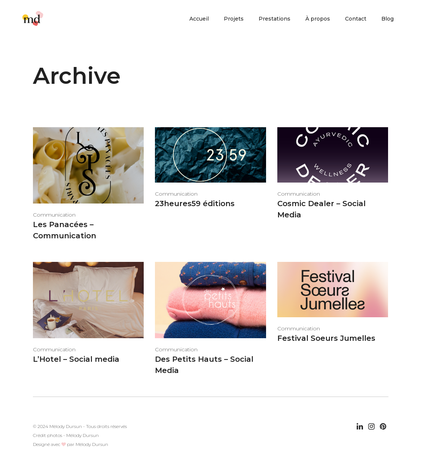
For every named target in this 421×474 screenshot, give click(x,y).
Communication (54, 214)
